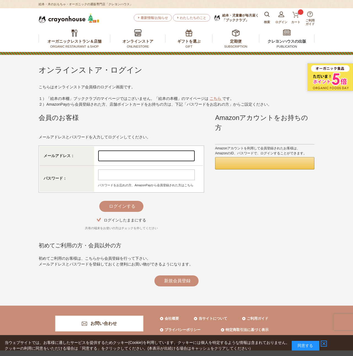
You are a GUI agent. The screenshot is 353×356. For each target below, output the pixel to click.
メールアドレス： (59, 156)
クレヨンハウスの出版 (287, 41)
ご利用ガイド (257, 318)
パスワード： (55, 178)
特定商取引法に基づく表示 (247, 330)
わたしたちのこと (193, 18)
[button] (264, 163)
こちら (216, 98)
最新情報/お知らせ (154, 18)
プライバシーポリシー (182, 330)
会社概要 (172, 318)
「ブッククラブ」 (240, 17)
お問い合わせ (103, 323)
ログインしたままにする (125, 220)
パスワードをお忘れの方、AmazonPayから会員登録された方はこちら (145, 185)
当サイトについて (213, 318)
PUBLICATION (287, 46)
